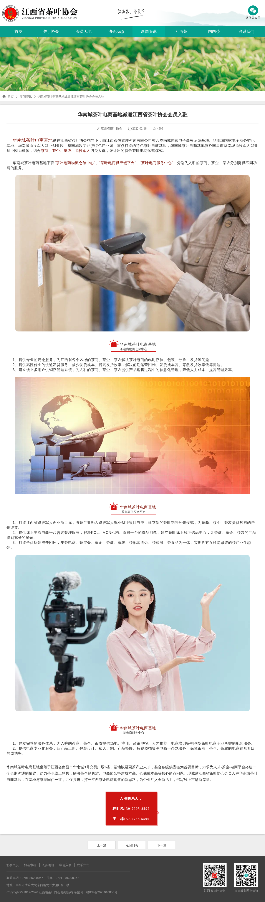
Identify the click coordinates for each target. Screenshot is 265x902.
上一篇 (101, 845)
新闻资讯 (149, 31)
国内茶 (214, 31)
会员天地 (83, 31)
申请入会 (65, 865)
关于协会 (51, 31)
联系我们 (246, 31)
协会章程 (30, 865)
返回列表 (132, 845)
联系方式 (83, 865)
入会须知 (48, 865)
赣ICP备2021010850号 (101, 892)
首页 (18, 31)
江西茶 (181, 31)
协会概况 (13, 865)
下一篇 (161, 845)
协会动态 (116, 31)
